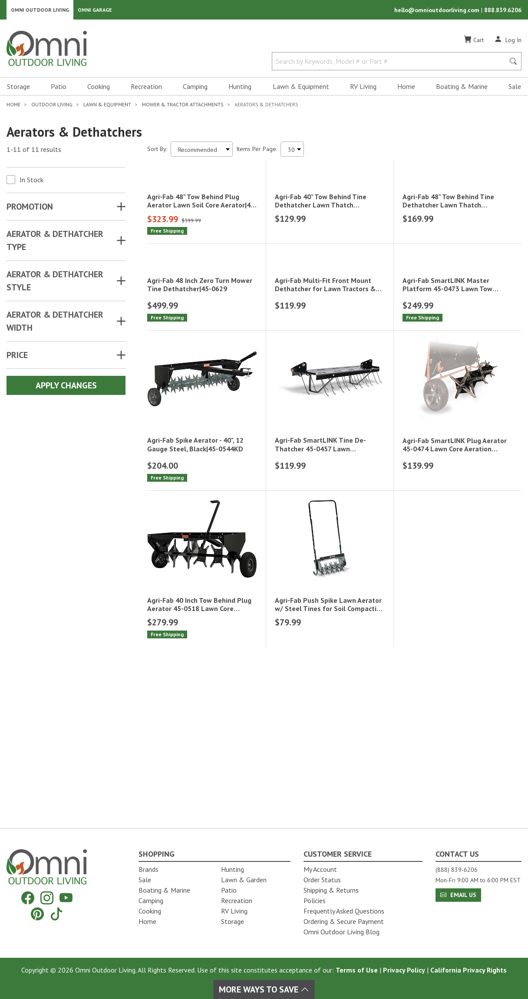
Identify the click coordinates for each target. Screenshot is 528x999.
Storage (18, 89)
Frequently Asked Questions (344, 911)
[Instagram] (46, 898)
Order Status (322, 879)
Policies (315, 900)
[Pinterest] (37, 913)
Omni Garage (95, 11)
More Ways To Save (264, 989)
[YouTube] (66, 898)
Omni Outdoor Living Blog (342, 931)
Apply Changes (66, 388)
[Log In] (507, 42)
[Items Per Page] (292, 152)
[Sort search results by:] (202, 152)
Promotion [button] (30, 209)
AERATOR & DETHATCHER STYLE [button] (55, 284)
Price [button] (17, 358)
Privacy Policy (404, 970)
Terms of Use (357, 970)
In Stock (31, 182)
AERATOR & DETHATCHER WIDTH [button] (55, 324)
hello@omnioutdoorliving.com (437, 11)
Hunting (239, 89)
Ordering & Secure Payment (344, 921)
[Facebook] (27, 898)
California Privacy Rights (468, 970)
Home (406, 89)
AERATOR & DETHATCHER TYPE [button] (55, 243)
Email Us (458, 895)
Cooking (98, 89)
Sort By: (157, 152)
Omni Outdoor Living (40, 11)
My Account (320, 869)
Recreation (146, 89)
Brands (148, 869)
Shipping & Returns (331, 890)
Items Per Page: (256, 152)
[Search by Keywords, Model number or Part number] (391, 64)
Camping (195, 89)
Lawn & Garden (244, 879)
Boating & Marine (462, 89)
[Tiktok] (56, 913)
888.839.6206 (502, 11)
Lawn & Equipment (301, 89)
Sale (514, 89)
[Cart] (474, 43)
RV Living (363, 89)
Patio (58, 89)
